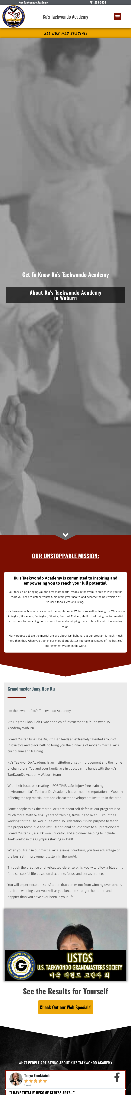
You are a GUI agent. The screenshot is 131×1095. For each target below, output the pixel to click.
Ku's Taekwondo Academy (65, 16)
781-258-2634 (98, 2)
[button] (117, 16)
